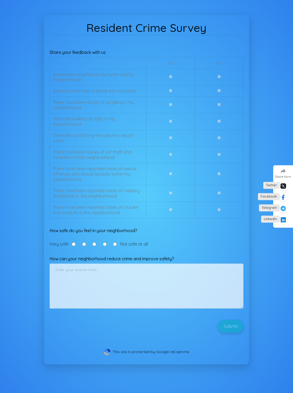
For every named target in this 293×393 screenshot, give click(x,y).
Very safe (59, 244)
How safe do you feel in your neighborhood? (93, 230)
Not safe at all (134, 244)
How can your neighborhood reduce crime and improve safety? (112, 258)
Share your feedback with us (78, 52)
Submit (231, 326)
